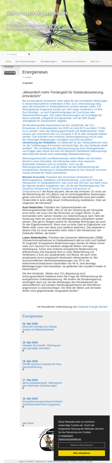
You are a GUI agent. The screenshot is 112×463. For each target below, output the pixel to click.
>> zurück (26, 77)
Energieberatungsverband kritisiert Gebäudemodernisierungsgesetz (42, 403)
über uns (95, 61)
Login (21, 461)
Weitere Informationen (82, 445)
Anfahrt (73, 461)
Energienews (32, 316)
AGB (80, 461)
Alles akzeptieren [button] (81, 453)
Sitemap (88, 461)
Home (8, 61)
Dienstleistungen (49, 61)
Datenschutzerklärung (69, 439)
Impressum (67, 436)
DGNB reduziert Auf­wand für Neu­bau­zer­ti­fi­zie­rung (42, 366)
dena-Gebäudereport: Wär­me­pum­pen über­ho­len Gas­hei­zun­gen (42, 384)
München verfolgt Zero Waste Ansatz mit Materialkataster (39, 328)
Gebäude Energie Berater (93, 306)
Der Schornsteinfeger (25, 61)
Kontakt (29, 461)
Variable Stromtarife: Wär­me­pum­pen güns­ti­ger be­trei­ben (41, 347)
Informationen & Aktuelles (74, 61)
